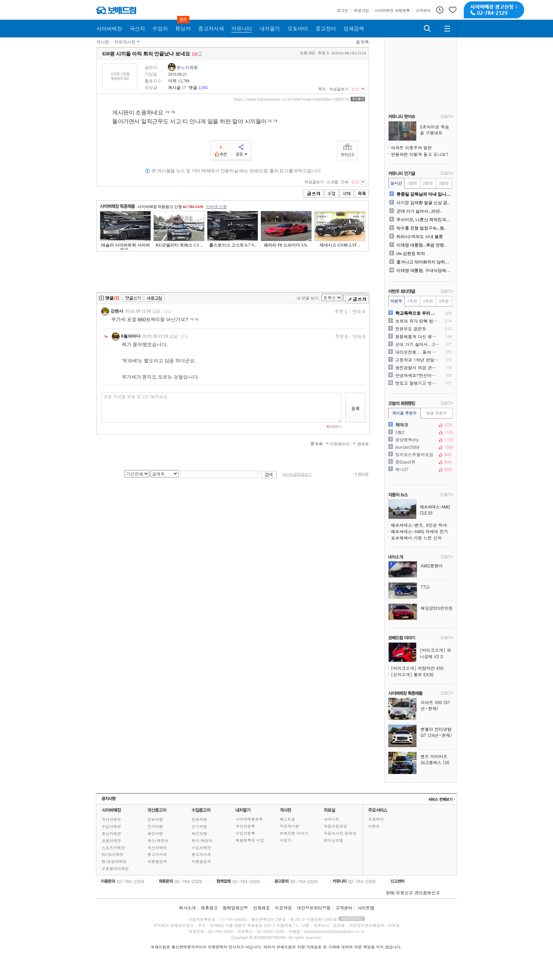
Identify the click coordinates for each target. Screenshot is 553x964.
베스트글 (287, 819)
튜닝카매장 (111, 833)
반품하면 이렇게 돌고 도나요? (420, 154)
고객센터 (343, 908)
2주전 (428, 301)
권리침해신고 (427, 892)
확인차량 (155, 833)
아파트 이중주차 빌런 (411, 147)
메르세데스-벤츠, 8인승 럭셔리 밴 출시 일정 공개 (422, 525)
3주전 (444, 301)
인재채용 (261, 908)
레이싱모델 (333, 840)
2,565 (203, 87)
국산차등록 (245, 826)
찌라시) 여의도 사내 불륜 (419, 236)
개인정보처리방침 (313, 908)
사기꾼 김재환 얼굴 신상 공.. (422, 202)
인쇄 (344, 182)
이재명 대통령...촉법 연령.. (421, 245)
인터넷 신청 (216, 206)
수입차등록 (245, 833)
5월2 (420, 432)
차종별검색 (157, 861)
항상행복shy (420, 439)
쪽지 (322, 89)
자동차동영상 (335, 826)
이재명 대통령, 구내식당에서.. (424, 270)
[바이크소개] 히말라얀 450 (417, 668)
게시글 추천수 (404, 413)
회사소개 (187, 908)
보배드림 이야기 (294, 833)
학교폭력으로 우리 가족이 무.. (417, 313)
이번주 (396, 301)
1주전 (412, 301)
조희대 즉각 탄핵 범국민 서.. (417, 321)
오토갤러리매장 (115, 868)
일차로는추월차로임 (420, 454)
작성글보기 (338, 89)
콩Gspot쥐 (420, 462)
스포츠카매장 (113, 847)
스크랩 (332, 182)
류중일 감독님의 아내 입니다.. (424, 194)
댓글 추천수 (436, 413)
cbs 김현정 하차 (410, 253)
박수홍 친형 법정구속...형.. (421, 228)
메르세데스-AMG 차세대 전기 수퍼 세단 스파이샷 (422, 531)
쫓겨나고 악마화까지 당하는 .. (424, 262)
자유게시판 (124, 42)
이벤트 (374, 826)
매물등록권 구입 (250, 840)
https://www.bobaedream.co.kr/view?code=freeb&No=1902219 (291, 99)
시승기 (285, 840)
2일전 (428, 183)
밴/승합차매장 (114, 861)
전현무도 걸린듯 (410, 329)
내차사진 (331, 819)
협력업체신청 (235, 908)
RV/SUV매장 (112, 854)
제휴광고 (209, 908)
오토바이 (376, 819)
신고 (355, 89)
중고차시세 (157, 854)
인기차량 (155, 826)
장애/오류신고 (399, 892)
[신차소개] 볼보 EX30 (412, 674)
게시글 (174, 87)
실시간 (396, 183)
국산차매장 (111, 819)
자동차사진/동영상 (340, 833)
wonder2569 (420, 447)
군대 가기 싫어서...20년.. (419, 211)
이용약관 (283, 908)
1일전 (412, 183)
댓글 (193, 87)
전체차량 (155, 819)
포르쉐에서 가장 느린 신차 (416, 538)
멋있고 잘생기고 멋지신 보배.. (417, 383)
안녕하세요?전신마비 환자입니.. (417, 375)
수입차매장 (111, 826)
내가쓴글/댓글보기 (296, 474)
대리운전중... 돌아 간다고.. (417, 352)
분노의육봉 (187, 67)
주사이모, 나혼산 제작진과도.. (424, 219)
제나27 (420, 469)
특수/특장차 (158, 840)
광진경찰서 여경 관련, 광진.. (417, 367)
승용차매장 (111, 840)
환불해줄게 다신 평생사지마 (417, 336)
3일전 (444, 183)
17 (184, 87)
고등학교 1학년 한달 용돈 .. (417, 360)
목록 (364, 42)
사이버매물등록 (249, 819)
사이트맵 (365, 908)
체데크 (420, 424)
